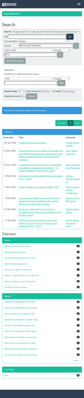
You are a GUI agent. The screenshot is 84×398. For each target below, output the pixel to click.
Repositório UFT (12, 13)
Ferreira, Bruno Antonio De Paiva (72, 223)
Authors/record (12, 96)
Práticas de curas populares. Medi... (20, 343)
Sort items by (33, 91)
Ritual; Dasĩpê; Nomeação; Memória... (21, 349)
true (6, 375)
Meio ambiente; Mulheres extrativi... (21, 337)
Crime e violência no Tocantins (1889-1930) (38, 187)
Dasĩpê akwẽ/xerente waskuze (32, 142)
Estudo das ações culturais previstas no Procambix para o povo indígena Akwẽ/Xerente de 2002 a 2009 (40, 212)
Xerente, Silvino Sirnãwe (15, 287)
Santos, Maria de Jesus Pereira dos (20, 281)
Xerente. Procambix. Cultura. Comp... (21, 354)
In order (57, 91)
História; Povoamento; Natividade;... (21, 331)
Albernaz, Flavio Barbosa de (17, 246)
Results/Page (10, 91)
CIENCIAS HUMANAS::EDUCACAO (20, 307)
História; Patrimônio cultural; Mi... (20, 325)
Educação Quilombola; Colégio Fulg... (21, 319)
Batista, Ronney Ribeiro (15, 252)
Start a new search (15, 60)
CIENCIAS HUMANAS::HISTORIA (19, 302)
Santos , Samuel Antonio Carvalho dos (72, 190)
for (5, 36)
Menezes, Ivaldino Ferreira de (73, 179)
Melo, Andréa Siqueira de (15, 264)
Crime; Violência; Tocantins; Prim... (20, 313)
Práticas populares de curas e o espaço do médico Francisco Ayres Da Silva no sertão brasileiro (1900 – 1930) (38, 223)
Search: (8, 31)
